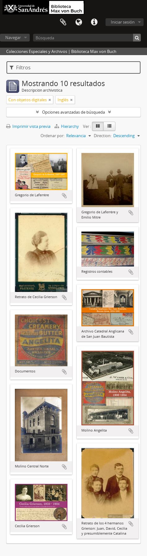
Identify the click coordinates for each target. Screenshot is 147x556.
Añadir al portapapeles (64, 196)
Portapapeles (63, 22)
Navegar (13, 37)
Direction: (102, 135)
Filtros (20, 67)
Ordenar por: (52, 135)
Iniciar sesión (123, 22)
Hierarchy (67, 126)
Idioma (78, 22)
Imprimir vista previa (28, 126)
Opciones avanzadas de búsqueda (73, 112)
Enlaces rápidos (94, 22)
